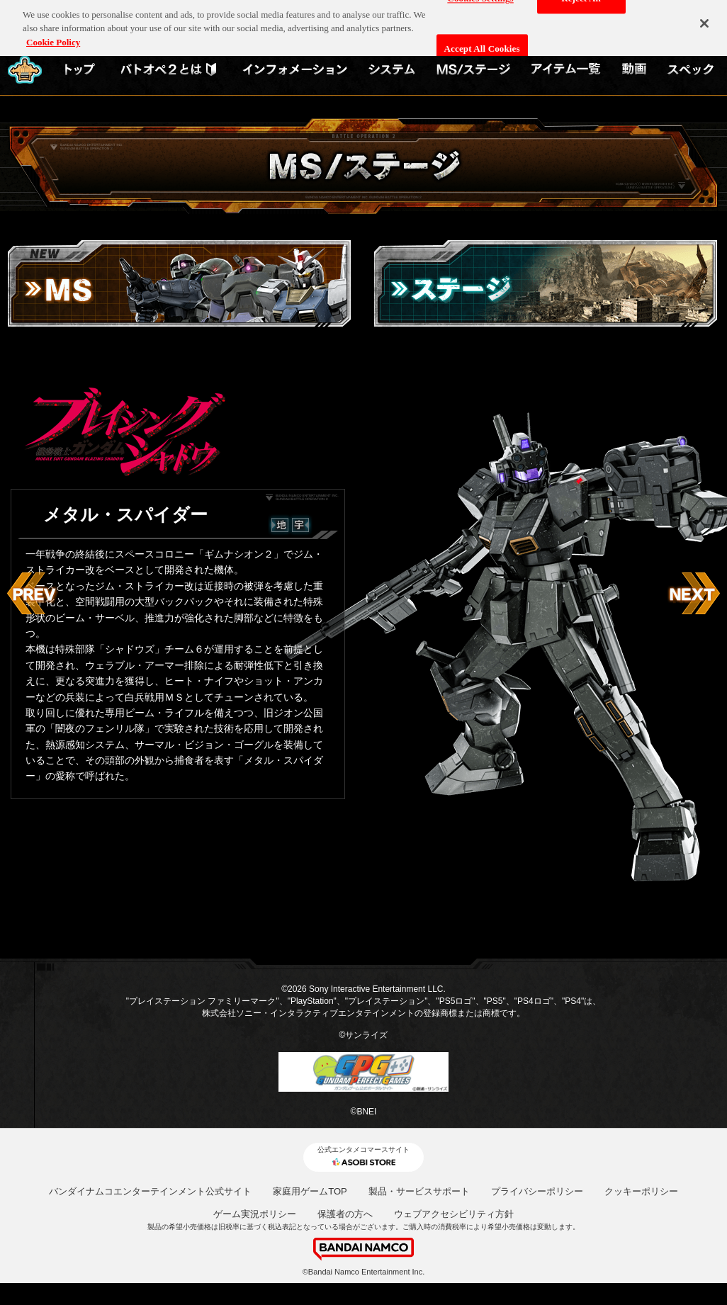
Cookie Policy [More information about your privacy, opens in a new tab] (53, 38)
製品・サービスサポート (419, 1191)
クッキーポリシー (641, 1191)
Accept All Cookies (482, 44)
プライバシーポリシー (537, 1191)
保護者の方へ (345, 1214)
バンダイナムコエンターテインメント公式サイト (150, 1191)
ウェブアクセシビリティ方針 (454, 1214)
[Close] (704, 19)
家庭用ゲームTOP (310, 1191)
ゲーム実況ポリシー (254, 1214)
